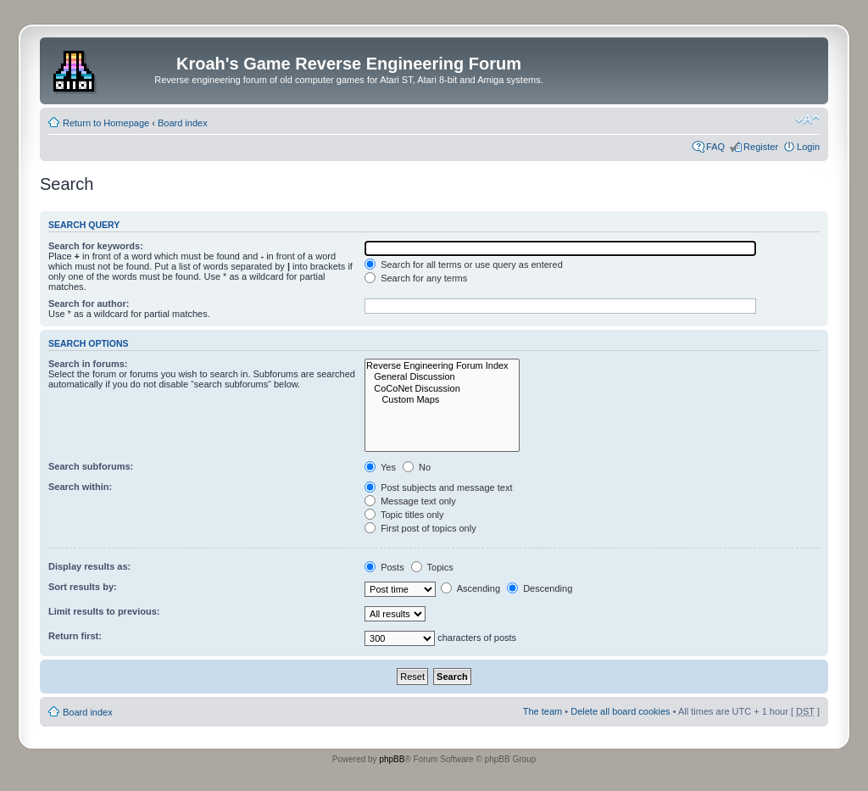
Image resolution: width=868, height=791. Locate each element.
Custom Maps (442, 399)
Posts (384, 567)
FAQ (715, 147)
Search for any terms (415, 278)
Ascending (470, 588)
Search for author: (88, 303)
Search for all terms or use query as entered (463, 264)
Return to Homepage (106, 123)
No (417, 467)
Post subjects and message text (438, 487)
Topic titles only (403, 515)
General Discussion (442, 376)
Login (808, 147)
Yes (380, 467)
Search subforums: (90, 466)
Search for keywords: (95, 246)
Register (760, 147)
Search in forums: (88, 364)
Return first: (75, 636)
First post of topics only (420, 528)
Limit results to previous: (103, 611)
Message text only (410, 501)
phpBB (391, 759)
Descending (539, 588)
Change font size (807, 119)
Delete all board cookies (620, 711)
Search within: (80, 487)
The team (542, 711)
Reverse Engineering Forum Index (442, 365)
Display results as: (89, 566)
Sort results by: (82, 587)
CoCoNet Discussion (442, 388)
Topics (432, 567)
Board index (183, 123)
